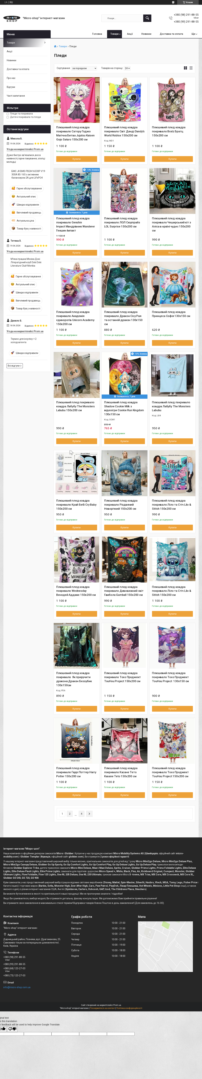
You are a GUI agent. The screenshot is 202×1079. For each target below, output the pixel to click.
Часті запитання (16, 95)
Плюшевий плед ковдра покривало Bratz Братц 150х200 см (168, 131)
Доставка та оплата (171, 34)
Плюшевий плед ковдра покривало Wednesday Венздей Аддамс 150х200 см (76, 591)
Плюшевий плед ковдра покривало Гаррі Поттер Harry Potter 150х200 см (76, 772)
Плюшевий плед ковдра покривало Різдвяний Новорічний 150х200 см (120, 504)
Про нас (11, 78)
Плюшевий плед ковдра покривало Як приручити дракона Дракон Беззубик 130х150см (74, 679)
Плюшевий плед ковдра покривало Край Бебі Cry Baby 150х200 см (76, 504)
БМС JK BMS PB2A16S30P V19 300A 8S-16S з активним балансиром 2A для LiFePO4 (28, 174)
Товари (114, 34)
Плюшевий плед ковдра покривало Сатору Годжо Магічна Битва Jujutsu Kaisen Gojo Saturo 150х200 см (75, 133)
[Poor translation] (12, 1029)
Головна (97, 34)
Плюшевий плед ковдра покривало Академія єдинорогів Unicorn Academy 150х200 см (75, 318)
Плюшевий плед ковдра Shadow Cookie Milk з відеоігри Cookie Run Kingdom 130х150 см (124, 408)
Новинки (146, 34)
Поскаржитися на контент (102, 1008)
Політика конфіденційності (129, 1008)
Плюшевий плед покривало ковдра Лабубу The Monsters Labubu (171, 406)
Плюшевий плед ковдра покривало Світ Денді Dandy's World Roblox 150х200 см (124, 131)
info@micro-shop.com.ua (16, 987)
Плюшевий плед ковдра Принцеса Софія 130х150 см (171, 314)
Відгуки (11, 87)
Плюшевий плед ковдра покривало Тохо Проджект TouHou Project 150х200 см (122, 677)
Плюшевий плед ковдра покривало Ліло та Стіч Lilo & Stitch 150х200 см (171, 504)
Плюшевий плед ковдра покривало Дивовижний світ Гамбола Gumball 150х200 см (124, 591)
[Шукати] (147, 18)
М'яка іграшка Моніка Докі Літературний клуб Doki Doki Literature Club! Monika (26, 262)
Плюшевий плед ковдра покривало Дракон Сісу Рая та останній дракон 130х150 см (123, 318)
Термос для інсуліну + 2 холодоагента (23, 341)
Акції (130, 34)
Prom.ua (117, 1005)
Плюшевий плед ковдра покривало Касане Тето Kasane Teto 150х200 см (120, 772)
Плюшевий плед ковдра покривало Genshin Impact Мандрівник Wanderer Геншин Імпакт (75, 224)
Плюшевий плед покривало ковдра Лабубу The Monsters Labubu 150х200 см (75, 406)
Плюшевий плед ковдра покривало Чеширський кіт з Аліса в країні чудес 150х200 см (171, 224)
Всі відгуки (14, 365)
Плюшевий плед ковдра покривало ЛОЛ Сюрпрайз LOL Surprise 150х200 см (122, 222)
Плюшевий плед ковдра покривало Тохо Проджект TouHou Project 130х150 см (170, 677)
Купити (77, 159)
